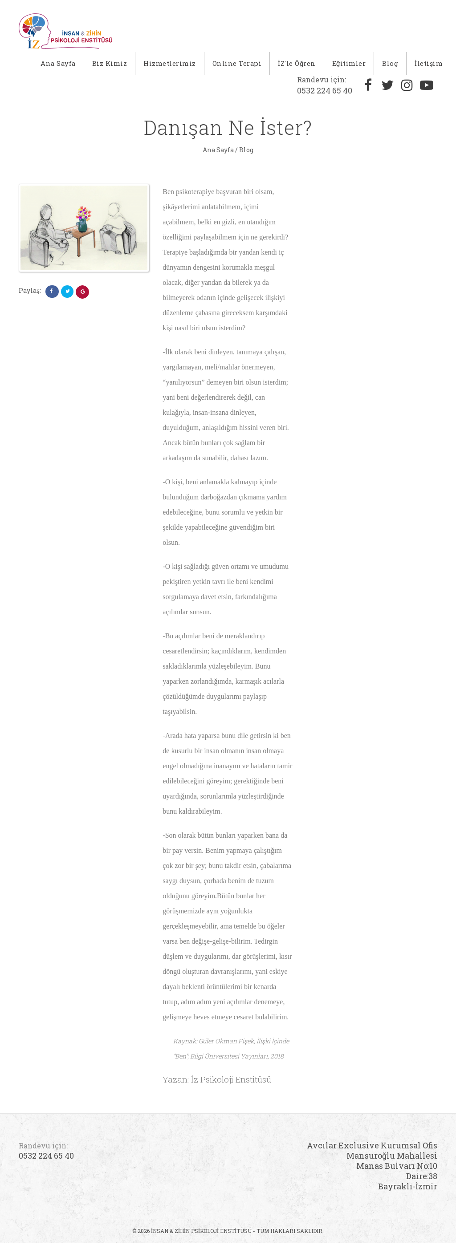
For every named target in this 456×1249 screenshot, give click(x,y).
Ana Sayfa (60, 66)
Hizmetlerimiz (172, 66)
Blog (390, 66)
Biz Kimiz (111, 66)
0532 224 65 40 (324, 91)
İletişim (428, 66)
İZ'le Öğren (297, 66)
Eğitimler (349, 66)
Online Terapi (239, 66)
